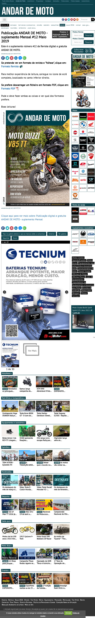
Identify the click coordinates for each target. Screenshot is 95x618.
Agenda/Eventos (79, 260)
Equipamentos (48, 602)
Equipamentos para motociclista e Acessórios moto (83, 266)
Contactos (5, 604)
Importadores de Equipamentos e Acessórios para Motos (83, 285)
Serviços (75, 296)
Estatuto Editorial (26, 604)
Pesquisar (88, 35)
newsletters (55, 25)
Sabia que (6, 523)
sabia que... (86, 25)
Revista (82, 602)
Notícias (11, 602)
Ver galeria (62, 234)
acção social (32, 28)
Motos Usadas (78, 257)
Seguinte (6, 238)
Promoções (58, 602)
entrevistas (22, 28)
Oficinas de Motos (79, 274)
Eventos (6, 572)
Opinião (26, 602)
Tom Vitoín (34, 602)
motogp (78, 25)
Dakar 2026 (19, 602)
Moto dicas (7, 547)
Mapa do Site (29, 606)
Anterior (52, 234)
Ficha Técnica (14, 604)
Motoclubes (86, 290)
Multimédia (7, 473)
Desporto (6, 498)
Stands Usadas (85, 271)
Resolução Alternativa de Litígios (13, 606)
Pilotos (84, 293)
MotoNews (7, 375)
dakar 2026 (70, 25)
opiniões (39, 25)
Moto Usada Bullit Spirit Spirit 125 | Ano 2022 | (83, 317)
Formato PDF (10, 88)
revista (62, 25)
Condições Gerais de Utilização (66, 604)
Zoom (15, 238)
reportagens (5, 28)
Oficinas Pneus (78, 277)
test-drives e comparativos (26, 25)
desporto (46, 25)
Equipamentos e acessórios (13, 424)
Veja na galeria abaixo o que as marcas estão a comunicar (24, 234)
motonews (13, 25)
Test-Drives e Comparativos (13, 400)
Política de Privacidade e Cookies (44, 604)
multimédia (13, 28)
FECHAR (68, 613)
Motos (41, 602)
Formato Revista (12, 66)
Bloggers (76, 293)
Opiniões (6, 449)
